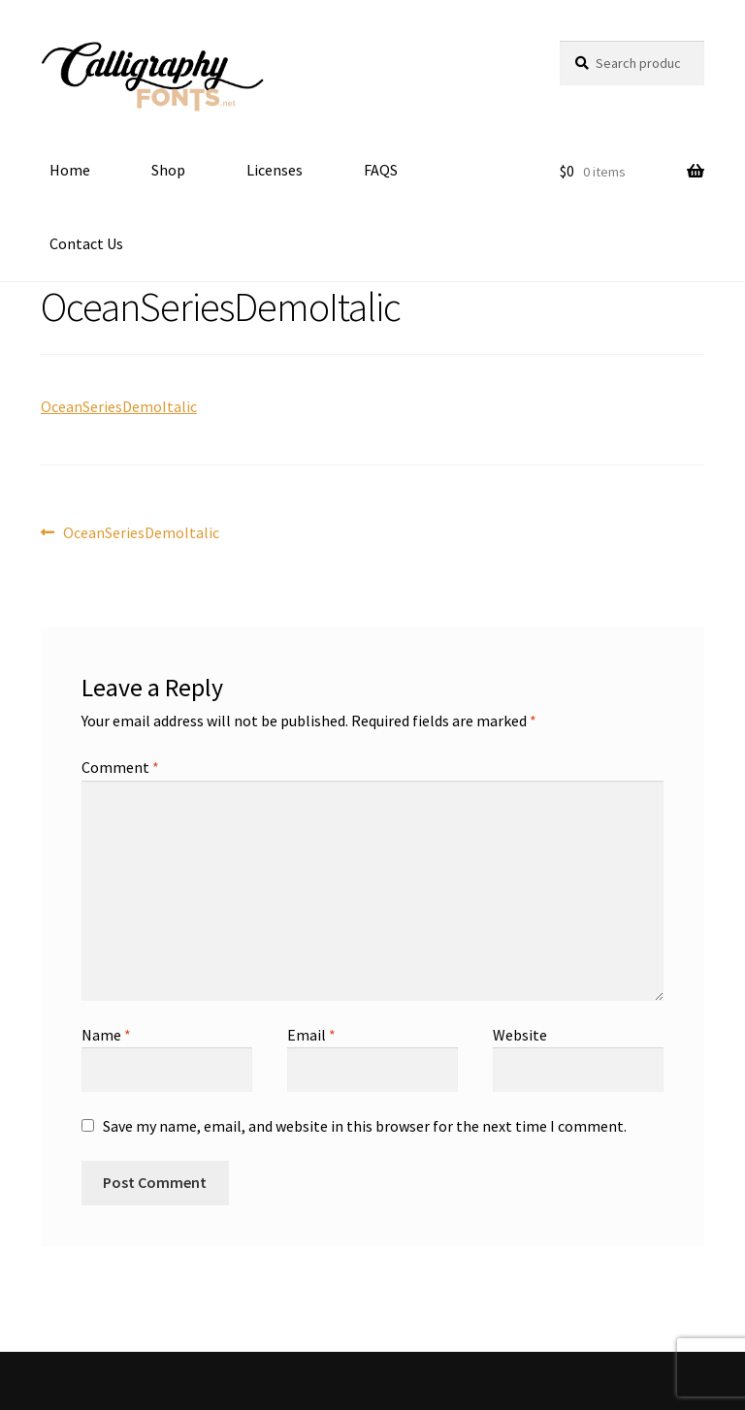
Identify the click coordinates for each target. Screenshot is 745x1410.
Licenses (274, 169)
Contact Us (86, 243)
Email (311, 1034)
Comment (120, 767)
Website (520, 1034)
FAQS (381, 169)
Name (106, 1034)
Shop (168, 169)
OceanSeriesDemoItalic (119, 406)
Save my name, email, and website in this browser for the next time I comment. (365, 1126)
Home (69, 169)
